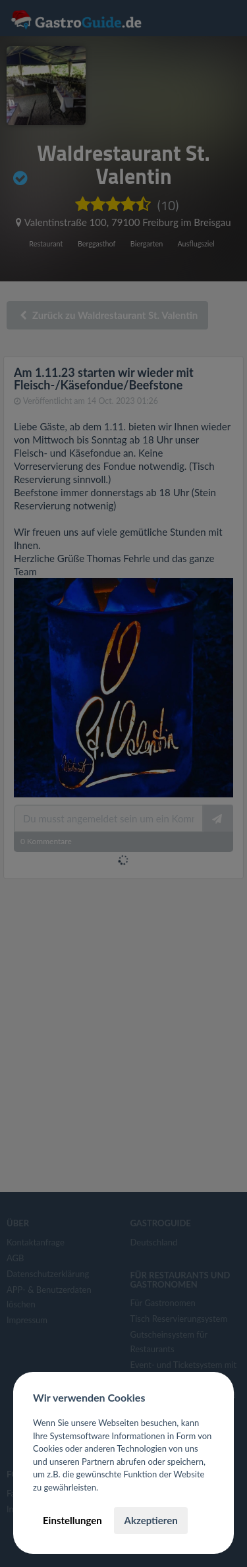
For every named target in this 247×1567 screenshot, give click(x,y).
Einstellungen (72, 1520)
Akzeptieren (150, 1520)
